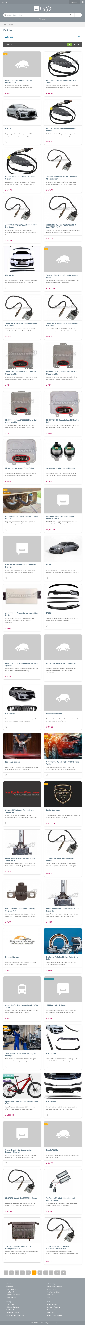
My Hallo (75, 2)
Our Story (9, 1287)
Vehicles (42, 19)
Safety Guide (51, 1289)
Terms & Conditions (13, 1295)
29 (57, 1272)
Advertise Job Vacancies (15, 1315)
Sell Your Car (10, 1310)
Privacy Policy (11, 1297)
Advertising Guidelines (54, 1287)
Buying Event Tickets (54, 1315)
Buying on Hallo (52, 1304)
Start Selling (10, 1304)
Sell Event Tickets (12, 1313)
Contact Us (10, 1292)
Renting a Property (53, 1307)
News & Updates (12, 1289)
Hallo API (50, 1295)
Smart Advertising (53, 1292)
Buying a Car (51, 1310)
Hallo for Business (12, 1307)
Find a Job (50, 1313)
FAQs (48, 1297)
